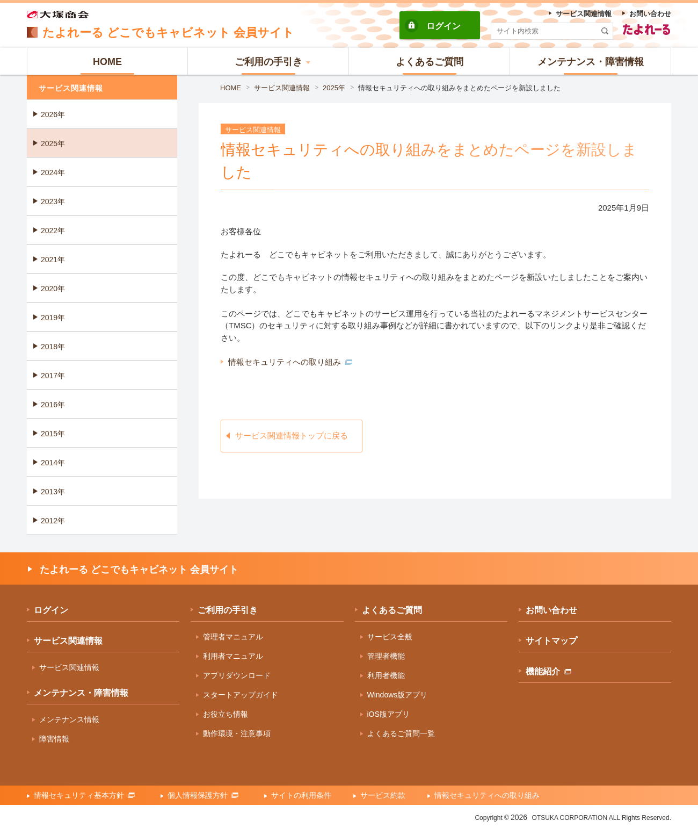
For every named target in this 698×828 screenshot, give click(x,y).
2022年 (53, 230)
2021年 (53, 259)
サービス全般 (389, 636)
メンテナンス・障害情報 (81, 692)
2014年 (53, 462)
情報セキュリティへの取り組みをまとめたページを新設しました (459, 88)
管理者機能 (386, 656)
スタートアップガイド (240, 694)
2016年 (53, 404)
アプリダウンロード (237, 675)
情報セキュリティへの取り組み (290, 361)
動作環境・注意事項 (237, 733)
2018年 (53, 346)
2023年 (53, 201)
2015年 (53, 433)
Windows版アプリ (397, 694)
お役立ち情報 (225, 714)
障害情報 (54, 739)
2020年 (53, 288)
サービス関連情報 (282, 88)
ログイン (443, 26)
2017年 (53, 375)
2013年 (53, 491)
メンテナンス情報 (69, 719)
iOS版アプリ (388, 714)
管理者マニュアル (233, 636)
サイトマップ (551, 640)
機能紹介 (548, 671)
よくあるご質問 (392, 610)
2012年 (53, 520)
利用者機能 (386, 675)
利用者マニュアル (233, 656)
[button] (268, 61)
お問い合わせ (551, 610)
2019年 (53, 317)
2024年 (53, 172)
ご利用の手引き (228, 610)
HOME (230, 88)
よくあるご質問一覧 (401, 733)
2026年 (53, 114)
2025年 (334, 88)
